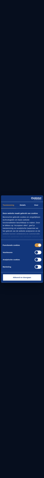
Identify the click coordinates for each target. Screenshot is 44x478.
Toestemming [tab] (8, 205)
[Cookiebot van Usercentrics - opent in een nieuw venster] (31, 198)
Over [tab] (36, 205)
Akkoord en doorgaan (22, 277)
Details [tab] (23, 205)
